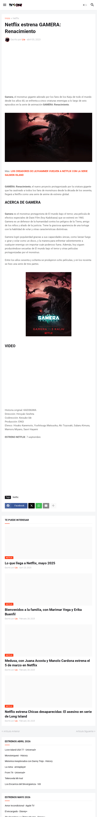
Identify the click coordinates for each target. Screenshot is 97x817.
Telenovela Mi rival (14, 778)
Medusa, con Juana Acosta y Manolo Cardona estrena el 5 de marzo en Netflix (47, 663)
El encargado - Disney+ (16, 811)
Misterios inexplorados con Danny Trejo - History (29, 761)
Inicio (7, 18)
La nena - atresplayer (15, 767)
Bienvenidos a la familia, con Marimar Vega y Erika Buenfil (43, 612)
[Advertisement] (48, 68)
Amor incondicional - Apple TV (19, 805)
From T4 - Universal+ (15, 772)
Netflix (16, 18)
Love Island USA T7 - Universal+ (20, 749)
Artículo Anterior (12, 731)
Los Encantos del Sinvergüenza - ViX (23, 784)
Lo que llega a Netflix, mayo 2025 (30, 563)
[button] (4, 5)
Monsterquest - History (16, 755)
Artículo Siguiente (84, 731)
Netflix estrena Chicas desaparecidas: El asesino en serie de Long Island (48, 714)
